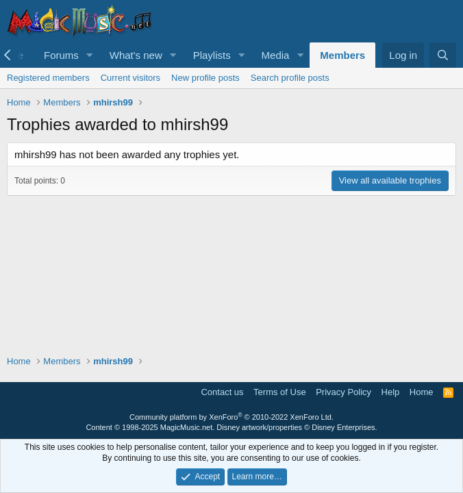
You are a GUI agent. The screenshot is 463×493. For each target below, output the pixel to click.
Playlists (212, 55)
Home (422, 392)
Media (276, 55)
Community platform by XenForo (231, 417)
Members (342, 55)
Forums (61, 55)
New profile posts (205, 78)
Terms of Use (279, 392)
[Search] (442, 55)
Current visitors (130, 78)
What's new (136, 55)
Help (390, 392)
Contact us (222, 392)
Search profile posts (290, 78)
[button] (89, 55)
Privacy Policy (343, 392)
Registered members (48, 78)
